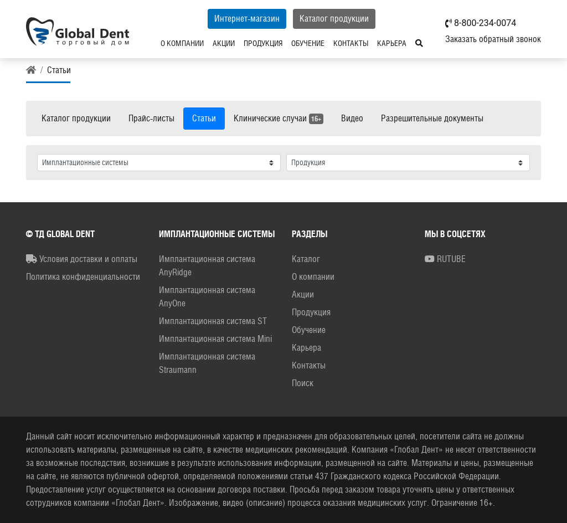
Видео (352, 118)
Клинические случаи (278, 118)
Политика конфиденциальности (83, 276)
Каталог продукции (334, 18)
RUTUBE (445, 259)
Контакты (350, 43)
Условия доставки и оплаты (81, 259)
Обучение (307, 43)
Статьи (204, 118)
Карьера (391, 43)
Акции (224, 43)
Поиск (302, 383)
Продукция (263, 43)
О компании (182, 43)
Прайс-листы (151, 118)
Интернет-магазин (247, 18)
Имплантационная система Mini (215, 339)
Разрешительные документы (432, 118)
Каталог (306, 259)
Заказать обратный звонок (493, 39)
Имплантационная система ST (213, 321)
